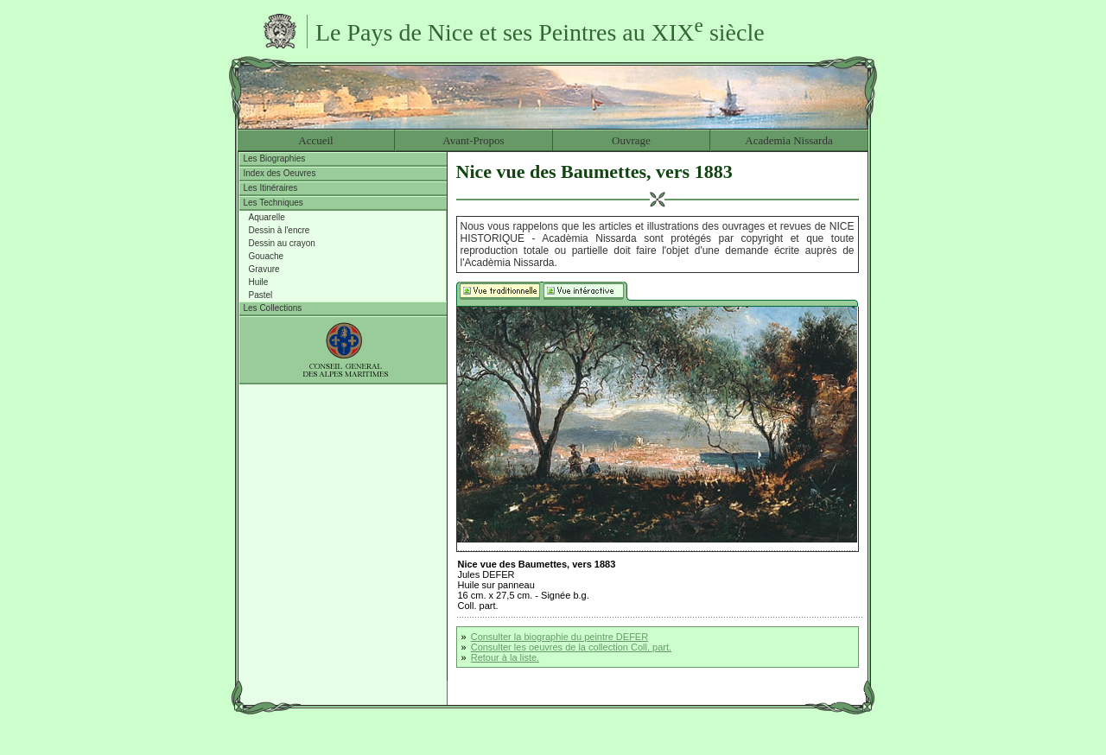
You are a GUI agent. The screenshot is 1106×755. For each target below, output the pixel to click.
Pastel (261, 295)
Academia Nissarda (788, 140)
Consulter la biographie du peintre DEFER (559, 636)
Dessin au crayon (282, 243)
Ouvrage (631, 140)
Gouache (266, 256)
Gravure (264, 269)
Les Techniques (273, 202)
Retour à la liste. (505, 657)
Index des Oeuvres (280, 173)
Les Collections (273, 308)
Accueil (315, 140)
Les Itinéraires (271, 188)
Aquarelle (267, 217)
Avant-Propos (473, 140)
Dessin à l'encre (279, 230)
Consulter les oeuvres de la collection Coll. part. (571, 647)
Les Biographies (275, 158)
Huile (259, 282)
